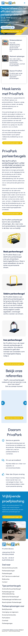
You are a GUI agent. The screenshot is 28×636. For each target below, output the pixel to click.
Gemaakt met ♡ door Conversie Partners (11, 631)
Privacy (21, 630)
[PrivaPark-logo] (8, 2)
